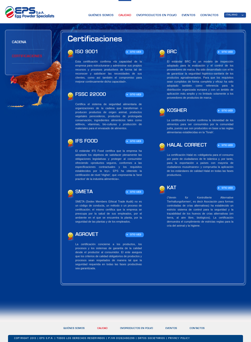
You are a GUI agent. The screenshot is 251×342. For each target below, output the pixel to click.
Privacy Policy (179, 338)
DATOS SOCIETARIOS (151, 338)
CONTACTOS (209, 15)
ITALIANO (232, 15)
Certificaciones (27, 56)
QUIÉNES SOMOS (100, 15)
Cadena (19, 42)
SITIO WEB (135, 52)
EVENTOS (188, 15)
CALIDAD (124, 15)
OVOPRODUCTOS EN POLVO (156, 15)
